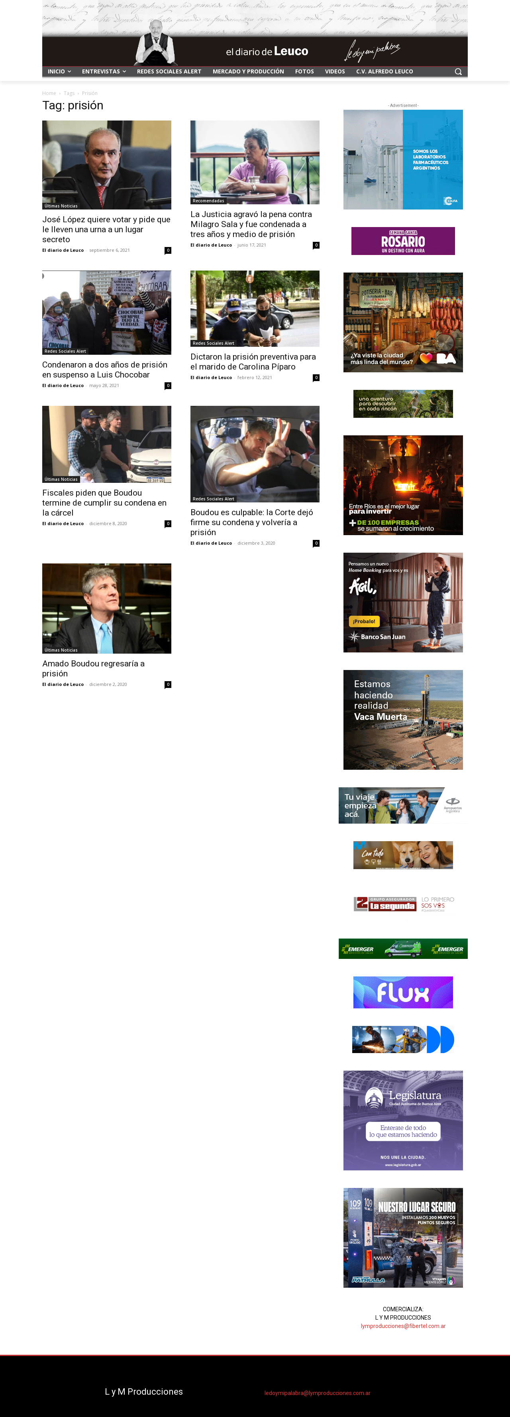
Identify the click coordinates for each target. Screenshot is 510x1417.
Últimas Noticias (61, 206)
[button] (458, 71)
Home (49, 93)
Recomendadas (208, 201)
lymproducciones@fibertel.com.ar (403, 1326)
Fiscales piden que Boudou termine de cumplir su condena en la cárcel (104, 503)
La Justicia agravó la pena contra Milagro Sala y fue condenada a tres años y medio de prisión (251, 224)
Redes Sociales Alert (65, 351)
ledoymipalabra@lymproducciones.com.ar (318, 1393)
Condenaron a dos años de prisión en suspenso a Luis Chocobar (104, 369)
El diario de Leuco (63, 250)
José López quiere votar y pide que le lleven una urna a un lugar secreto (106, 229)
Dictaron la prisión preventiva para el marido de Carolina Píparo (253, 362)
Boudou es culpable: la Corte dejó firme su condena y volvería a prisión (251, 522)
